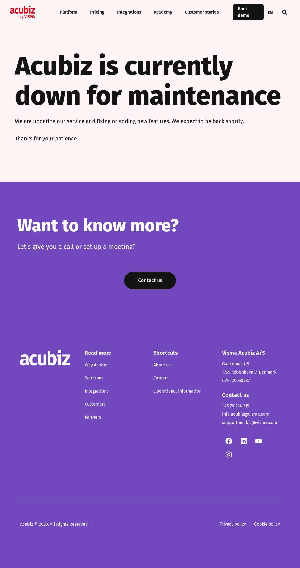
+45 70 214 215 (235, 406)
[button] (284, 12)
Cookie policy (267, 524)
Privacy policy (232, 524)
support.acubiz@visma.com (249, 422)
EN (270, 12)
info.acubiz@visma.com (245, 414)
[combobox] (270, 12)
